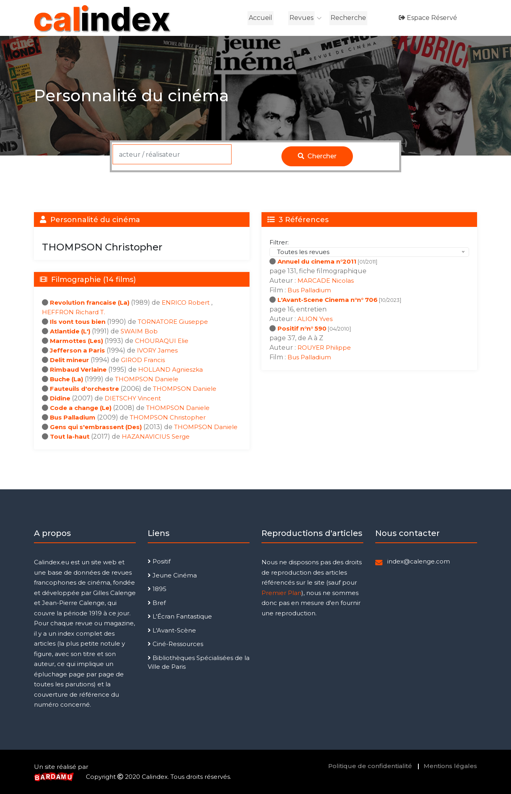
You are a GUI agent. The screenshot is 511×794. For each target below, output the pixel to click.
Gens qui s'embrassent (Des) (96, 427)
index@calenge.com (418, 561)
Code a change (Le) (80, 408)
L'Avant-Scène (172, 630)
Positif (159, 561)
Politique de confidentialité (370, 766)
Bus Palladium (72, 417)
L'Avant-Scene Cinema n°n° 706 (327, 299)
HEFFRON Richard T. (73, 312)
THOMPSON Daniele (146, 379)
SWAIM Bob (139, 331)
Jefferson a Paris (77, 350)
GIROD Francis (143, 360)
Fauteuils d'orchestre (84, 388)
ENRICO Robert (186, 302)
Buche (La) (66, 379)
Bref (157, 603)
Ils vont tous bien (77, 321)
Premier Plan (281, 593)
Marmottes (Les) (76, 341)
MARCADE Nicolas (325, 280)
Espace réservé (428, 18)
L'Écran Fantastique (180, 616)
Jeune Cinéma (172, 575)
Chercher (317, 156)
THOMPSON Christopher (168, 417)
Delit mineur (69, 360)
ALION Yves (315, 319)
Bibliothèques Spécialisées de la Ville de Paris (199, 662)
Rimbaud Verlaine (78, 369)
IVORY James (157, 350)
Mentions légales (450, 766)
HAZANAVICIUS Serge (156, 436)
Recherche (348, 18)
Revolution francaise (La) (89, 302)
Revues (301, 18)
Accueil (260, 18)
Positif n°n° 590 (302, 328)
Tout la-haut (69, 436)
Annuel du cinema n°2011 (317, 261)
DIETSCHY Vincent (133, 398)
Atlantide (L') (70, 331)
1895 (157, 589)
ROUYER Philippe (324, 347)
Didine (60, 398)
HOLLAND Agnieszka (170, 369)
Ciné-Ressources (175, 644)
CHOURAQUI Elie (161, 341)
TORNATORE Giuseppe (173, 321)
